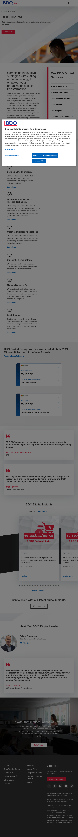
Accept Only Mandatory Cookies (45, 155)
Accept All (39, 161)
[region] (39, 142)
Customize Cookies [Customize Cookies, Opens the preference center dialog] (12, 155)
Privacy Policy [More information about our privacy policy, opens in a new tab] (10, 149)
